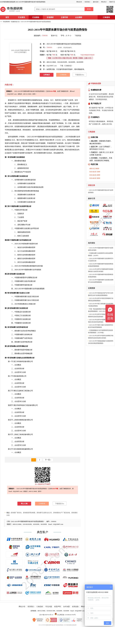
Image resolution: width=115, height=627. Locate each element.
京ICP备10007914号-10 (46, 615)
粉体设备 (23, 434)
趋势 (41, 187)
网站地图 (84, 606)
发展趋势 (53, 146)
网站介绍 (22, 606)
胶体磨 (39, 113)
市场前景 (42, 146)
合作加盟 (66, 606)
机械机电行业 (15, 21)
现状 (37, 187)
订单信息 (101, 149)
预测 (48, 126)
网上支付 (106, 152)
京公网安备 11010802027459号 (65, 615)
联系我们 (87, 2)
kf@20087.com (52, 66)
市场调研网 (6, 21)
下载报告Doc (79, 75)
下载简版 (78, 35)
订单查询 (106, 17)
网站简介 (104, 2)
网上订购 (24, 503)
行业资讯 (21, 17)
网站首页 (79, 2)
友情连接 (75, 606)
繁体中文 (112, 2)
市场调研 (13, 137)
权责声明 (57, 606)
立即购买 (46, 75)
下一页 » (48, 460)
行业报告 (35, 17)
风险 (30, 304)
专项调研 (50, 17)
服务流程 (96, 2)
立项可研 (64, 17)
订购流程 (39, 606)
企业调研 (78, 17)
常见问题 (48, 606)
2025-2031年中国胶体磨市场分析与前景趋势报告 (36, 21)
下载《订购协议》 (66, 66)
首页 (7, 17)
